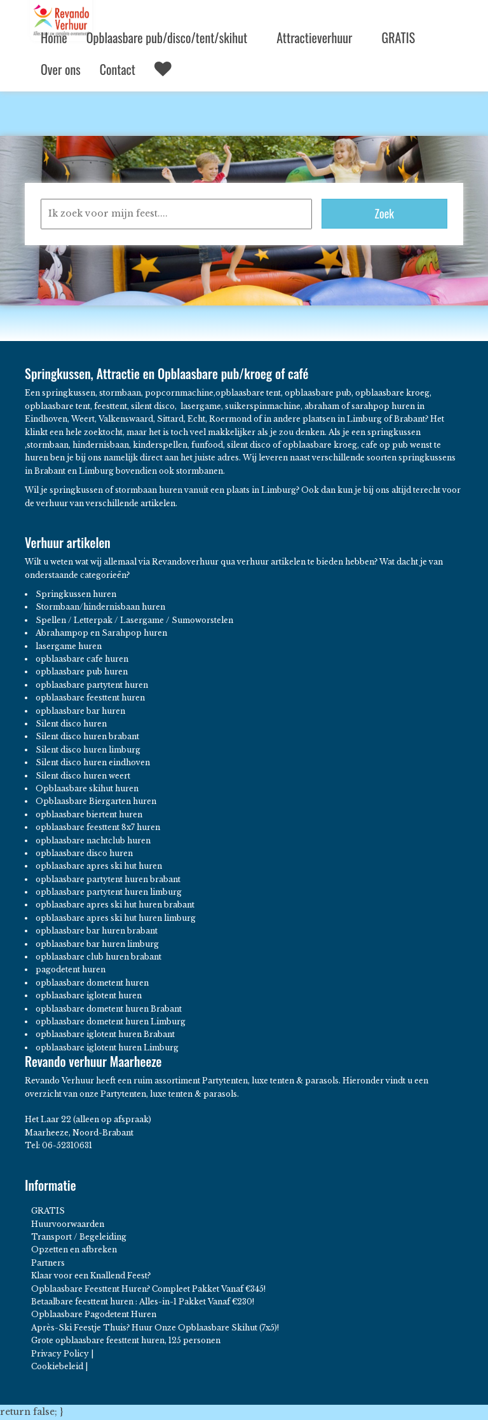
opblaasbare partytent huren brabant (108, 879)
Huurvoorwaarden (67, 1224)
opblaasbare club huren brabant (98, 956)
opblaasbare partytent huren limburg (109, 892)
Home (54, 37)
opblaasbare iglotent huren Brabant (105, 1034)
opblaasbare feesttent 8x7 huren (98, 827)
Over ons (61, 69)
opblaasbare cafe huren (82, 659)
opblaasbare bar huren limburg (97, 944)
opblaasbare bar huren (80, 711)
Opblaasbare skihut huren (87, 788)
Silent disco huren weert (83, 775)
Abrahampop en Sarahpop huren (101, 633)
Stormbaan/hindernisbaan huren (100, 607)
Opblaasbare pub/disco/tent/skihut (171, 37)
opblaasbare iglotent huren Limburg (107, 1047)
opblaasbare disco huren (84, 853)
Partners (48, 1263)
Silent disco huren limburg (88, 749)
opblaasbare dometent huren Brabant (109, 1009)
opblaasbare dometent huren (92, 983)
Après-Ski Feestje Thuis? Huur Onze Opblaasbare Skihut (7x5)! (155, 1327)
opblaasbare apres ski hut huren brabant (115, 904)
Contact (117, 69)
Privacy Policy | (62, 1353)
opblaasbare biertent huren (89, 814)
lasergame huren (69, 646)
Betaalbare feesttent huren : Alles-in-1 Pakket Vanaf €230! (142, 1301)
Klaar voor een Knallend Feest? (91, 1275)
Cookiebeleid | (59, 1366)
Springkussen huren (76, 594)
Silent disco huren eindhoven (93, 762)
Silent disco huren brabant (87, 736)
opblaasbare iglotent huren (89, 995)
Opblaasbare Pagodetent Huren (93, 1314)
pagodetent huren (70, 969)
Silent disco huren (71, 723)
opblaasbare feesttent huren (90, 697)
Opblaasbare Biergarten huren (96, 801)
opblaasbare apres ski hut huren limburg (116, 918)
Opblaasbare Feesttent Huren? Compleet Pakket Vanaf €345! (148, 1289)
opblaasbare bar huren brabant (97, 930)
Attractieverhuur (319, 37)
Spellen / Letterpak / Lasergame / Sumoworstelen (134, 620)
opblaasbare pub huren (82, 671)
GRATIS (398, 37)
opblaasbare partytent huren (92, 685)
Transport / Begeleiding (78, 1237)
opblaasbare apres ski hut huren (99, 866)
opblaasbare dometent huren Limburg (111, 1021)
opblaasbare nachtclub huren (93, 840)
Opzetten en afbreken (74, 1249)
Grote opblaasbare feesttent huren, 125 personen (125, 1340)
